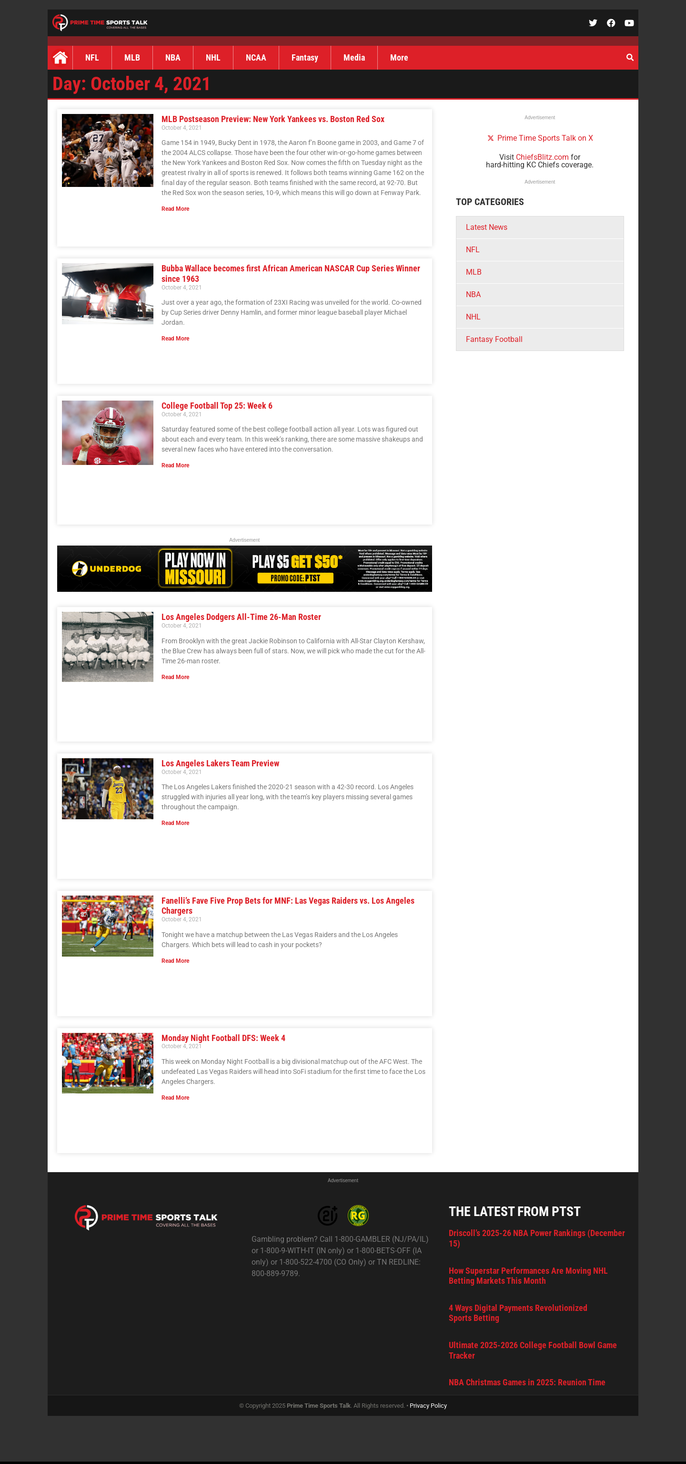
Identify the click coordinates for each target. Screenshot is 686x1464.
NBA (173, 57)
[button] (629, 57)
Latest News (486, 227)
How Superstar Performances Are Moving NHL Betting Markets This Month (528, 1276)
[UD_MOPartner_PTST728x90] (244, 589)
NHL (213, 57)
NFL (92, 57)
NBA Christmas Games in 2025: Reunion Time (527, 1382)
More (399, 57)
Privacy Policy (428, 1405)
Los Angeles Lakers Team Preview (220, 763)
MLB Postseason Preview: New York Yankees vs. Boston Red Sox (272, 119)
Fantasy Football (494, 339)
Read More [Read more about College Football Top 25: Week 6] (175, 465)
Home (60, 58)
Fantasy (305, 57)
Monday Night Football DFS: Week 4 (223, 1038)
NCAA (256, 57)
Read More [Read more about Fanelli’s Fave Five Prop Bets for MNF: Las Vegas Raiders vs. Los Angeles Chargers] (175, 961)
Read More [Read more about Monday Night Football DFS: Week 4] (175, 1097)
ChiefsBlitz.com (542, 157)
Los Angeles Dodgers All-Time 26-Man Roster (241, 617)
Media (354, 57)
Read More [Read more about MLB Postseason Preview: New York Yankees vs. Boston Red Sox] (175, 209)
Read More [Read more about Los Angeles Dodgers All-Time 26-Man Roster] (175, 677)
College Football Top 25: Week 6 (216, 406)
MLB (132, 57)
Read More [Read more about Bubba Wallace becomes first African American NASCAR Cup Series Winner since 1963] (175, 338)
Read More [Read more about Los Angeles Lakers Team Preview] (175, 823)
